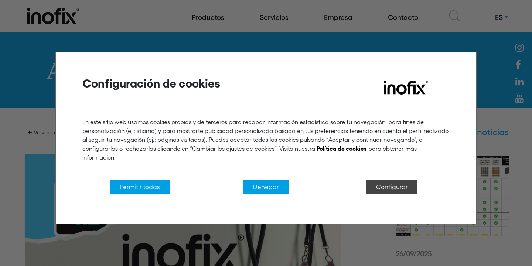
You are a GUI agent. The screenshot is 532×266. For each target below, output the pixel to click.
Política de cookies (342, 148)
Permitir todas (140, 186)
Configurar (392, 186)
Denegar (266, 186)
